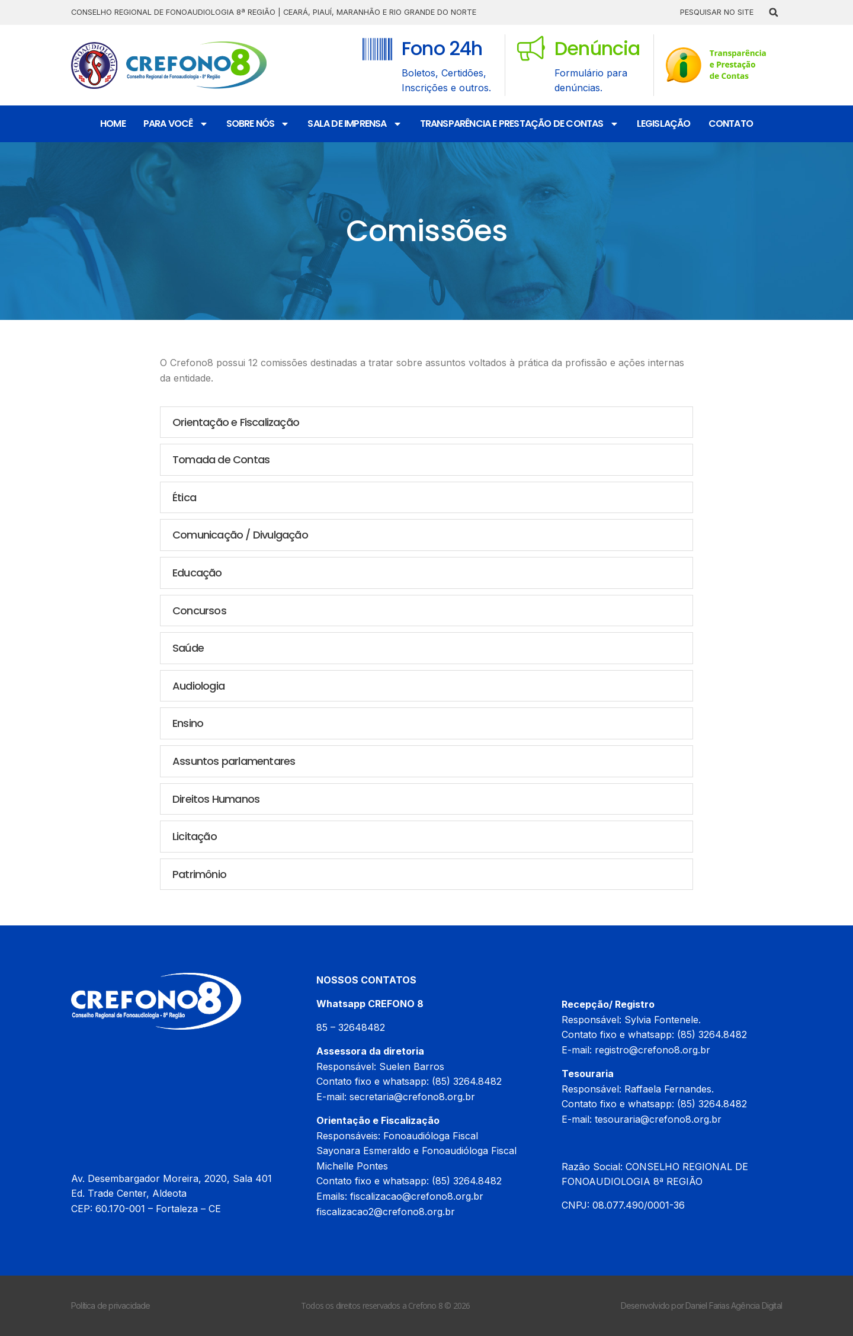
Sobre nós (258, 123)
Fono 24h (442, 48)
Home (113, 123)
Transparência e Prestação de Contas (519, 123)
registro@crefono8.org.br (652, 1050)
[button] (773, 12)
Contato (730, 123)
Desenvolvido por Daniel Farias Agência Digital (701, 1305)
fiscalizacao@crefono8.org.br (416, 1196)
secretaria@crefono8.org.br (412, 1097)
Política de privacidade (110, 1305)
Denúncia (597, 48)
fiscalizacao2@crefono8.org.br (385, 1212)
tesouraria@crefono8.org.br (658, 1119)
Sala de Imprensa (354, 123)
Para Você (176, 123)
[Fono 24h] (377, 49)
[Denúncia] (531, 48)
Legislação (664, 123)
